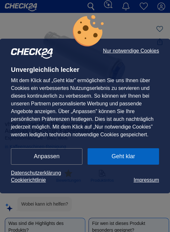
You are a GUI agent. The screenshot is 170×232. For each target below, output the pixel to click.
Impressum (146, 180)
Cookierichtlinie (28, 180)
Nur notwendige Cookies (131, 50)
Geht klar (123, 156)
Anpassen (47, 156)
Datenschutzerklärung (36, 173)
